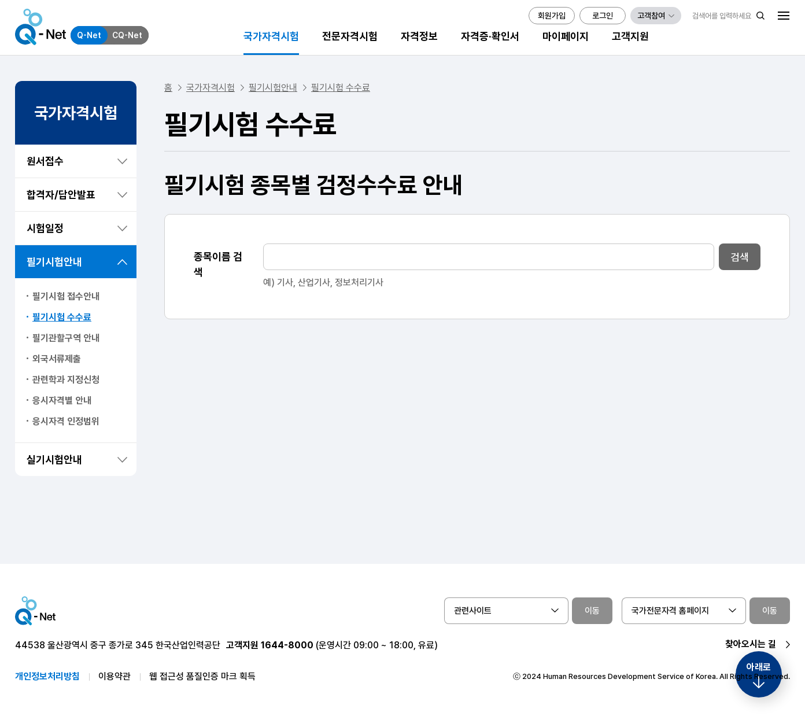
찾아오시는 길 (750, 644)
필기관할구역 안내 (65, 338)
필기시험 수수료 (61, 317)
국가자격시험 (210, 87)
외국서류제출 (56, 358)
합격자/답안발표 (61, 195)
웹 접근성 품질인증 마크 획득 (202, 676)
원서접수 (45, 161)
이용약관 (114, 676)
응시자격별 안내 (61, 400)
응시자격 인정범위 (65, 421)
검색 (739, 257)
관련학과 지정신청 (65, 379)
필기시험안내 (54, 262)
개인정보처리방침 (47, 676)
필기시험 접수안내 (65, 296)
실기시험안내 (54, 459)
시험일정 (45, 228)
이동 (592, 611)
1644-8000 (287, 645)
